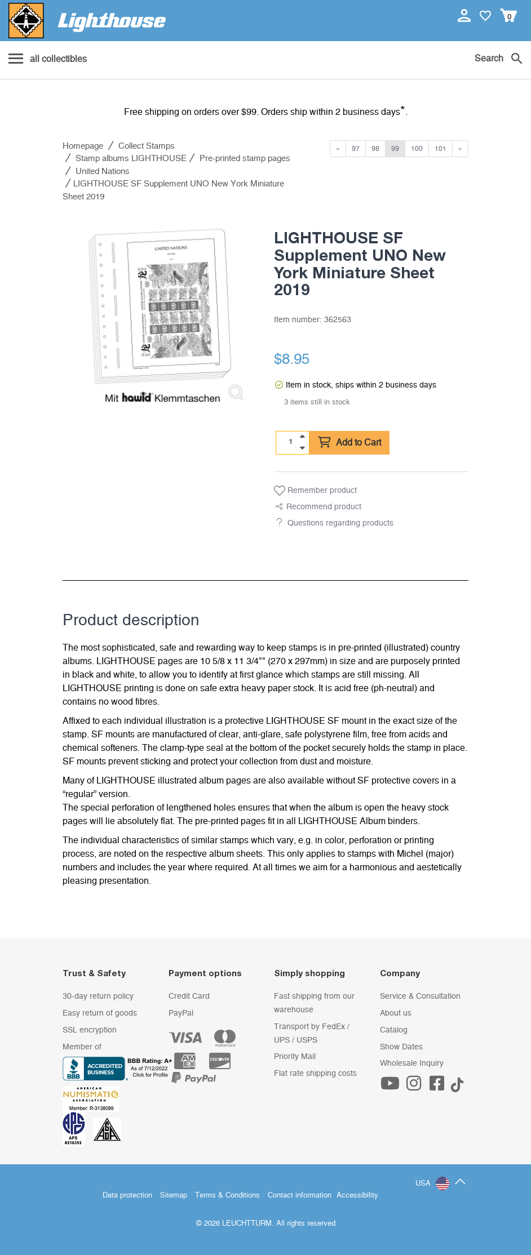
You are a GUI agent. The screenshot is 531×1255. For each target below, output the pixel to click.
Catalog (394, 1030)
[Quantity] (291, 442)
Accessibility (357, 1195)
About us (395, 1013)
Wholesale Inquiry (412, 1063)
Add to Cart (349, 442)
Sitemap (173, 1195)
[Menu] (47, 59)
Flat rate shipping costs (315, 1074)
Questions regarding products (340, 523)
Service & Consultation (420, 996)
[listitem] (160, 312)
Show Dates (401, 1047)
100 (417, 148)
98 (375, 148)
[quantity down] (302, 448)
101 (440, 148)
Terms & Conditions (227, 1195)
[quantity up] (302, 436)
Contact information (299, 1195)
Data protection (127, 1195)
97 (356, 148)
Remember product (315, 491)
